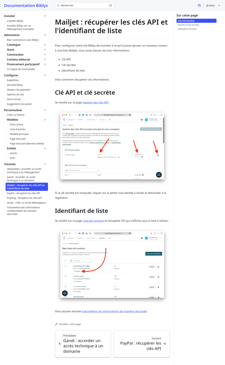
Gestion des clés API (95, 102)
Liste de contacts (93, 221)
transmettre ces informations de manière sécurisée (114, 311)
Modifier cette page (68, 324)
